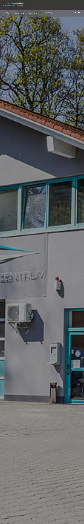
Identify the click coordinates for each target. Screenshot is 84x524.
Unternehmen (34, 13)
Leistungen (19, 13)
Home (7, 13)
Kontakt (48, 13)
